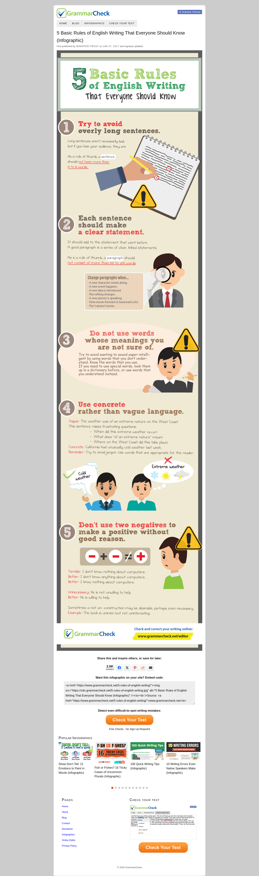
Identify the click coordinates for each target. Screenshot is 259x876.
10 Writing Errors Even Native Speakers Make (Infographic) (181, 768)
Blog (75, 23)
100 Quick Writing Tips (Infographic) (145, 766)
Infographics (94, 23)
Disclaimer (67, 829)
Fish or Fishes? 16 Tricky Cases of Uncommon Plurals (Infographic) (111, 772)
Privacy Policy (69, 845)
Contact (66, 823)
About (65, 812)
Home (63, 23)
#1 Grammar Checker (190, 12)
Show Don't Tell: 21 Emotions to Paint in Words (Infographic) (71, 768)
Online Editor (68, 840)
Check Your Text (121, 23)
